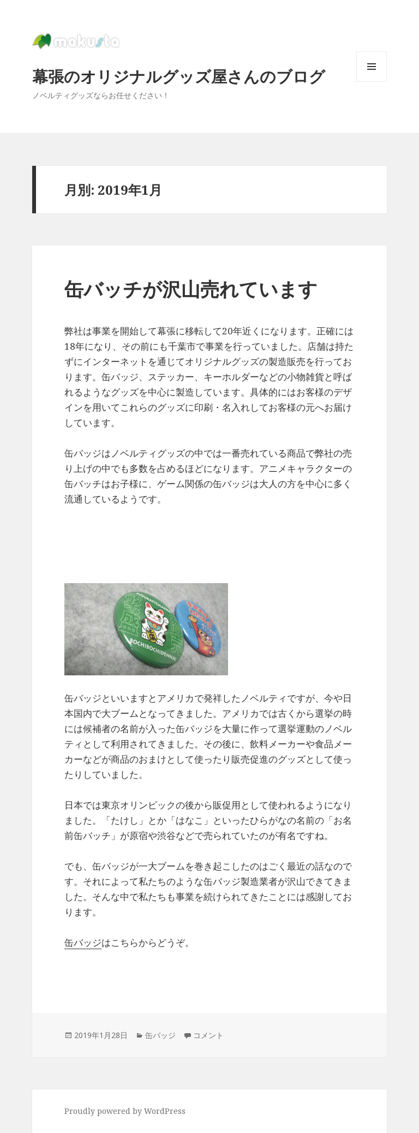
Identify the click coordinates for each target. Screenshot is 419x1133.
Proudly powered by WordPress (124, 1111)
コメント (208, 1035)
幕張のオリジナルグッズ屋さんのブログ (178, 76)
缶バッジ (82, 942)
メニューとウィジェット (371, 81)
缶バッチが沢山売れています (191, 289)
